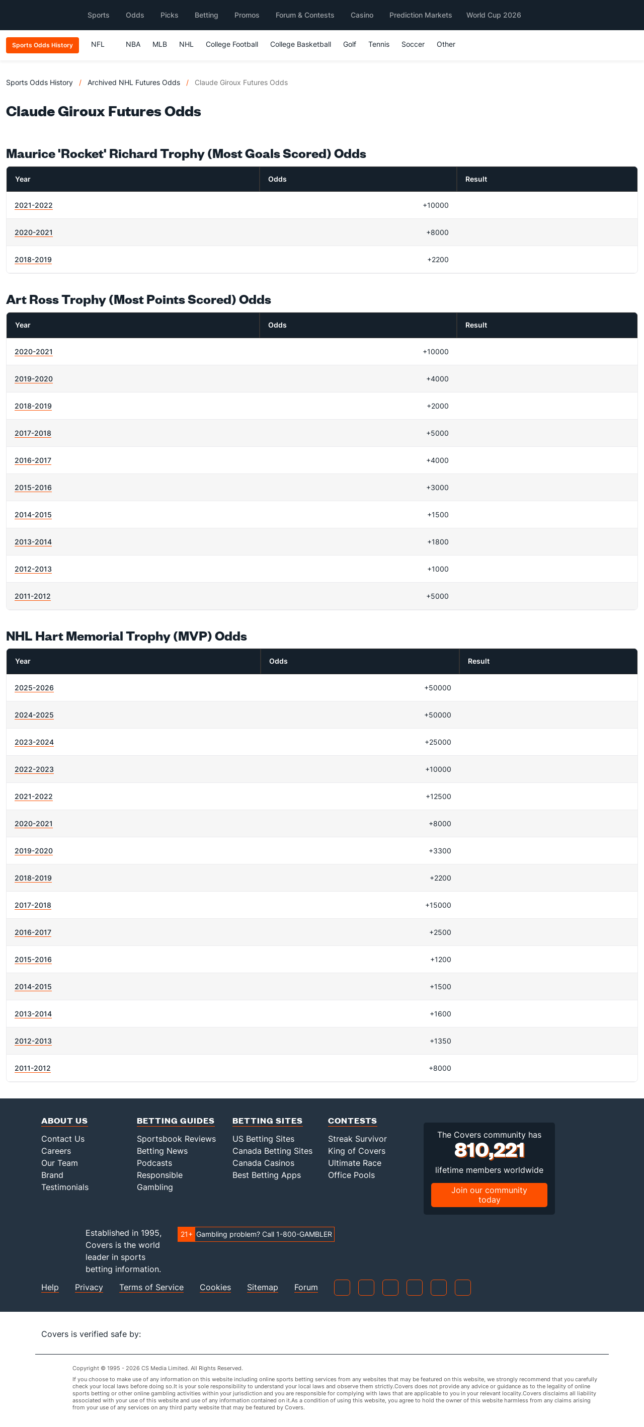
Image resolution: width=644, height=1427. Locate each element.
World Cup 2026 (493, 15)
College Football (232, 44)
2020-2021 (34, 232)
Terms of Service (151, 1287)
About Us (64, 1120)
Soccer (413, 44)
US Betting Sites (263, 1139)
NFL (102, 44)
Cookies (215, 1287)
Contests (352, 1120)
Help (50, 1287)
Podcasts (154, 1163)
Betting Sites (267, 1120)
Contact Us (63, 1139)
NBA (133, 44)
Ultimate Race (354, 1163)
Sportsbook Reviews (176, 1139)
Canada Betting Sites (272, 1151)
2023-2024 (34, 742)
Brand (52, 1175)
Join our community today (489, 1195)
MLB (159, 44)
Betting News (162, 1151)
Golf (349, 44)
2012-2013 (33, 569)
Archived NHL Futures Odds (134, 82)
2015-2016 (33, 487)
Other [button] (450, 44)
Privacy (89, 1287)
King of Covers (356, 1151)
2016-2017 (33, 460)
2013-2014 (33, 541)
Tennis (378, 44)
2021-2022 (34, 205)
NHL (186, 44)
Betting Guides (176, 1120)
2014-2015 (33, 514)
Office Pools (351, 1175)
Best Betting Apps (266, 1175)
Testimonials (65, 1187)
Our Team (59, 1163)
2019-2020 (34, 378)
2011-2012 (33, 596)
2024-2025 (34, 714)
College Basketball (300, 44)
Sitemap (262, 1287)
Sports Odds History (39, 82)
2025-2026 (34, 687)
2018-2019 (33, 259)
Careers (56, 1151)
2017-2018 (33, 433)
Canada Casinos (263, 1163)
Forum (306, 1287)
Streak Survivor (357, 1139)
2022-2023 (34, 769)
